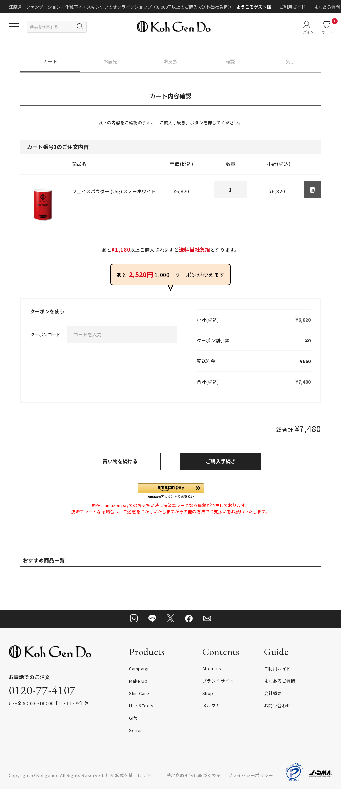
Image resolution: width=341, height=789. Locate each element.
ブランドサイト (218, 681)
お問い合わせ (277, 705)
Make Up (138, 681)
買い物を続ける (120, 461)
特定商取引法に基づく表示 (194, 775)
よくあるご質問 (279, 681)
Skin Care (139, 693)
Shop (207, 693)
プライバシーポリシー (251, 775)
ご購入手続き (221, 461)
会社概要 (273, 693)
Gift (133, 718)
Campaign (139, 668)
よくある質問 (327, 7)
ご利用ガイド (292, 7)
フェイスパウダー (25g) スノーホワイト (114, 191)
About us (211, 668)
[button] (171, 490)
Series (136, 730)
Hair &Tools (141, 705)
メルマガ (211, 705)
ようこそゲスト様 (253, 7)
